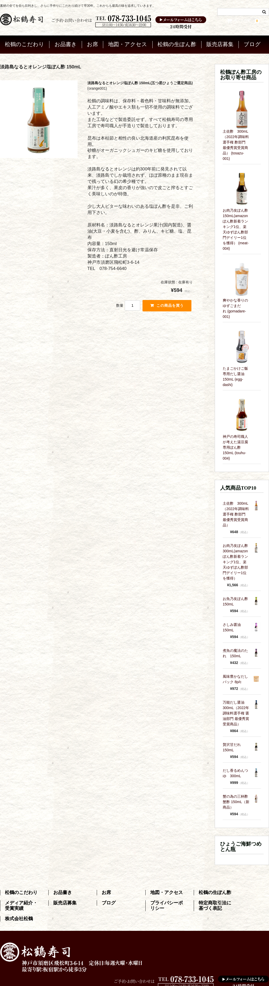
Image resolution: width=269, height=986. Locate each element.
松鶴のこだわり (24, 43)
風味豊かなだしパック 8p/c (235, 678)
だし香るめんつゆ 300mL (235, 772)
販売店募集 (220, 43)
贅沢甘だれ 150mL (233, 746)
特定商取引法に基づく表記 (215, 904)
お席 (92, 43)
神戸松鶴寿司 (147, 979)
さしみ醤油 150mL (233, 626)
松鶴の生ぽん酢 (177, 43)
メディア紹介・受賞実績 (21, 904)
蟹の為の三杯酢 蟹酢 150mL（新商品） (236, 800)
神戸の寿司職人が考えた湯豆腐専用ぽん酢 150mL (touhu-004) (235, 446)
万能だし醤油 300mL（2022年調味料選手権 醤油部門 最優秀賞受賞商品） (236, 712)
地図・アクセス (127, 43)
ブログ (252, 43)
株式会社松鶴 (19, 917)
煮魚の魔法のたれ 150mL (235, 652)
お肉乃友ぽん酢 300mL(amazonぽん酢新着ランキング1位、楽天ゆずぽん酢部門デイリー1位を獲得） (236, 560)
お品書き (66, 43)
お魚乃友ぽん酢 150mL (236, 600)
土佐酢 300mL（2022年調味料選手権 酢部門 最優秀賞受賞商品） (236, 513)
